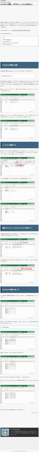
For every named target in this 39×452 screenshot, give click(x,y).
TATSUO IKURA (16, 429)
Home (1, 2)
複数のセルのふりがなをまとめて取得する (11, 42)
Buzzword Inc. (20, 451)
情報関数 (9, 2)
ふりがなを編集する (6, 41)
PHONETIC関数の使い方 (7, 44)
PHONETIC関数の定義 (7, 39)
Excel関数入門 (5, 2)
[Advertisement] (19, 13)
